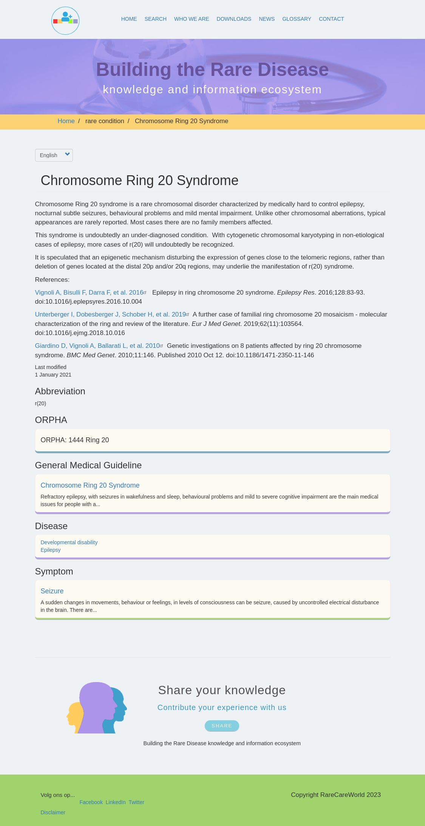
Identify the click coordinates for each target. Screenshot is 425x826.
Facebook (90, 802)
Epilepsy (51, 550)
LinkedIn (116, 802)
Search (156, 19)
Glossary (296, 19)
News (267, 19)
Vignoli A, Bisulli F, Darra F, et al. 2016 (92, 292)
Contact (331, 19)
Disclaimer (53, 812)
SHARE (222, 726)
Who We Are (191, 19)
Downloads (234, 19)
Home (129, 19)
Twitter (136, 802)
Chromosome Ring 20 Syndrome (90, 485)
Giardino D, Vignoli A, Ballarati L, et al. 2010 (100, 345)
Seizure (52, 591)
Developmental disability (69, 542)
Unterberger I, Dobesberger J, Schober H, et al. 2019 (113, 314)
